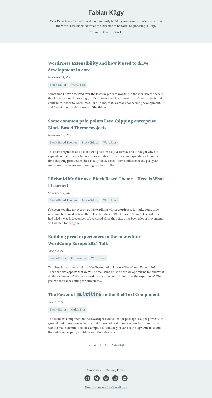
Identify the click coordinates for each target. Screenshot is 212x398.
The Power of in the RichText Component (103, 294)
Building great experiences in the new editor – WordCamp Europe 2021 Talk (96, 239)
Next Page (118, 345)
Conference (78, 258)
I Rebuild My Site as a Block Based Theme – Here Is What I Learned (106, 182)
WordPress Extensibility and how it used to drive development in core (98, 66)
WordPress (78, 85)
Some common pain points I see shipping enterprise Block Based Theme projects (102, 124)
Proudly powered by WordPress (106, 387)
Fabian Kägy (106, 12)
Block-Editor (58, 85)
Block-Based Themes (63, 142)
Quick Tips (78, 310)
